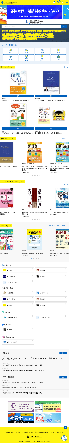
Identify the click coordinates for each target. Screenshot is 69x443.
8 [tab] (40, 23)
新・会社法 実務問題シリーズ (14, 34)
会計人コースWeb (12, 282)
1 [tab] (29, 23)
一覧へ (64, 67)
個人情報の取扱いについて (42, 432)
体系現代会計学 (61, 31)
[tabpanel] (34, 14)
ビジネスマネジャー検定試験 (9, 36)
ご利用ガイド (31, 432)
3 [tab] (32, 23)
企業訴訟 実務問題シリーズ (31, 34)
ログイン (54, 2)
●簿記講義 (5, 31)
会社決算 (21, 36)
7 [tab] (39, 23)
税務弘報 (42, 270)
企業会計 (9, 270)
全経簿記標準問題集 (14, 31)
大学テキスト (50, 36)
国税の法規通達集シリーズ (28, 31)
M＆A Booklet (49, 34)
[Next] (65, 15)
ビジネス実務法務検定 (49, 31)
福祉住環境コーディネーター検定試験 (35, 36)
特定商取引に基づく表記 (12, 432)
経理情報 (42, 276)
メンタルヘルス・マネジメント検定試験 (26, 39)
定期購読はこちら (54, 225)
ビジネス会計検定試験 (8, 39)
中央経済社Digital (12, 317)
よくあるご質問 (23, 432)
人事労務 (39, 31)
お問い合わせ (60, 432)
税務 (3, 34)
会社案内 (53, 432)
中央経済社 (10, 293)
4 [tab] (34, 23)
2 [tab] (32, 175)
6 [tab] (37, 23)
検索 (64, 26)
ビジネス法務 (11, 276)
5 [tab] (35, 23)
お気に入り (63, 2)
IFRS (42, 34)
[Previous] (4, 15)
